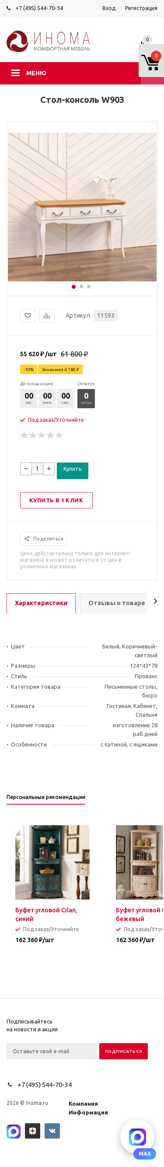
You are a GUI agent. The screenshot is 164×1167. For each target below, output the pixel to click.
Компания (83, 1103)
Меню (36, 73)
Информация (88, 1112)
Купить (72, 469)
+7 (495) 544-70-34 (39, 8)
